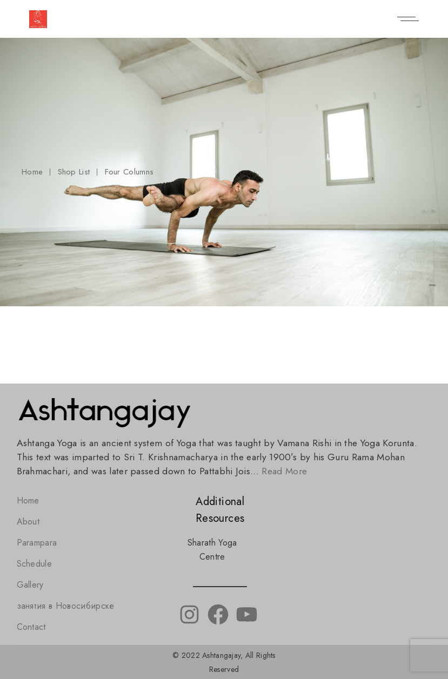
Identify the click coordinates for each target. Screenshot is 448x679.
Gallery (30, 585)
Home (28, 500)
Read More (284, 471)
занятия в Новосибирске (66, 606)
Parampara (37, 542)
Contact (31, 627)
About (28, 521)
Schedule (34, 563)
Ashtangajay (221, 655)
